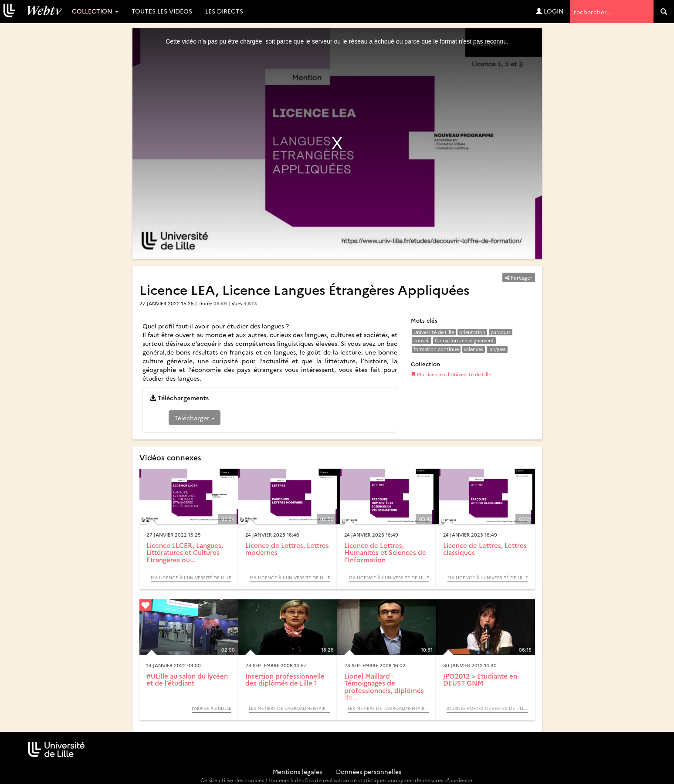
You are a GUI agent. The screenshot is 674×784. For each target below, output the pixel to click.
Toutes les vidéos (162, 11)
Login (550, 11)
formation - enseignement (464, 340)
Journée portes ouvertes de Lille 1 (487, 708)
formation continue (436, 349)
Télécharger (194, 417)
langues (497, 349)
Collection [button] (95, 11)
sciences (473, 349)
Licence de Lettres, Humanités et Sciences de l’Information (385, 552)
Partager (518, 277)
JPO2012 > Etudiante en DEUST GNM (480, 679)
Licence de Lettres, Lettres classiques (485, 549)
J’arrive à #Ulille (211, 708)
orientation (472, 332)
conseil (421, 340)
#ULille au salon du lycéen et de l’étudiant (187, 679)
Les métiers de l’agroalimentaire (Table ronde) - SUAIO (289, 708)
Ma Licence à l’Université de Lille (451, 374)
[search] (664, 11)
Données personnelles (368, 771)
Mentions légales (297, 771)
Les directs (224, 11)
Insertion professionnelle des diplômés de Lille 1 (285, 679)
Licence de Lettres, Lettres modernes (287, 549)
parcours (501, 332)
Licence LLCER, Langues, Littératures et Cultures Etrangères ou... (184, 552)
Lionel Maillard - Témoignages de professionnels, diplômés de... (384, 686)
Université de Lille (433, 332)
